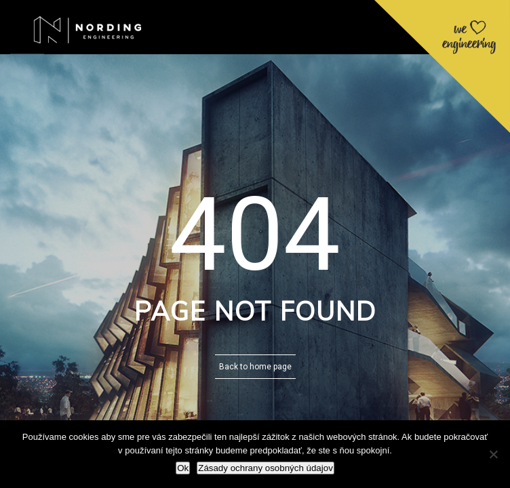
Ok (183, 468)
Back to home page (255, 366)
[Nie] (493, 454)
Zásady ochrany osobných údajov (265, 468)
